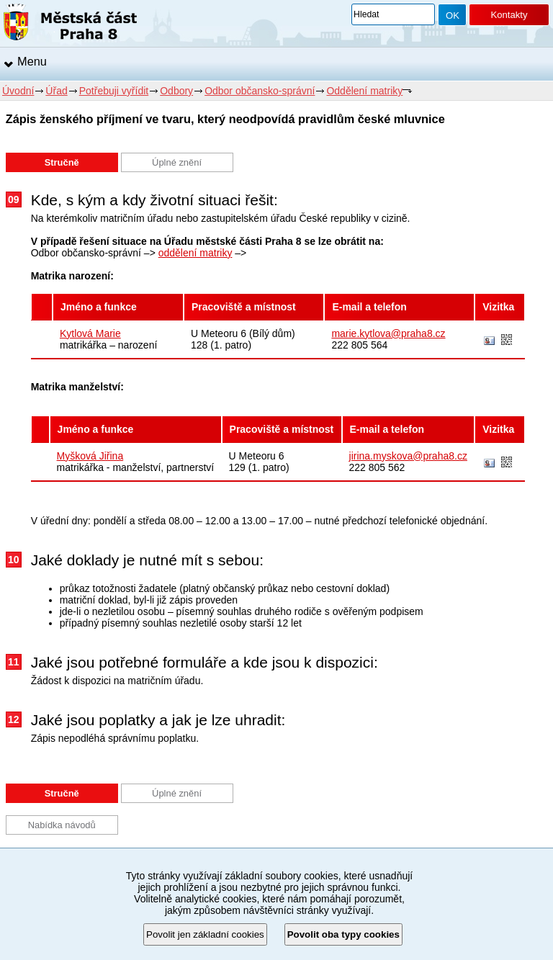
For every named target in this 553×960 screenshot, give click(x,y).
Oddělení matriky (364, 91)
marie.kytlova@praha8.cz (388, 333)
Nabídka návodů (62, 825)
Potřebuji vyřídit (113, 91)
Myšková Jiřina (90, 456)
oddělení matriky (195, 253)
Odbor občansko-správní (259, 91)
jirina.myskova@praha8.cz (408, 456)
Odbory (176, 91)
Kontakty (508, 14)
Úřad (56, 91)
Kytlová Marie (90, 333)
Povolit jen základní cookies (205, 934)
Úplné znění (177, 162)
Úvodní (18, 91)
